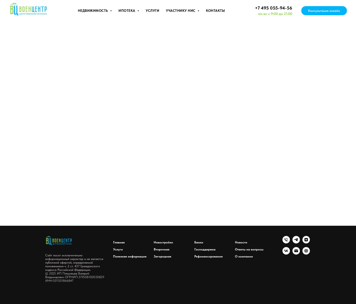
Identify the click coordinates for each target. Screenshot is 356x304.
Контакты (215, 11)
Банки (198, 242)
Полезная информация (129, 256)
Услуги (152, 11)
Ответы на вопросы (249, 249)
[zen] (306, 242)
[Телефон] (286, 242)
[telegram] (296, 242)
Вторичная (161, 249)
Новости (241, 242)
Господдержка (204, 249)
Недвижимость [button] (93, 11)
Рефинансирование (208, 256)
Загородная (162, 256)
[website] (306, 253)
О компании (244, 256)
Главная (119, 242)
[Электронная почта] (296, 253)
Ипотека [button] (127, 11)
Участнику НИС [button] (181, 11)
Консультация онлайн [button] (324, 10)
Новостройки (163, 242)
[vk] (286, 253)
